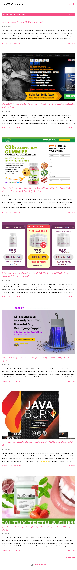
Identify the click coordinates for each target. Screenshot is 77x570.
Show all (70, 14)
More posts (70, 557)
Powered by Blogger (38, 564)
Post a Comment (14, 43)
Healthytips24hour (14, 4)
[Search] (69, 3)
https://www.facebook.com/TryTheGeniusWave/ (22, 22)
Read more (71, 43)
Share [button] (4, 43)
